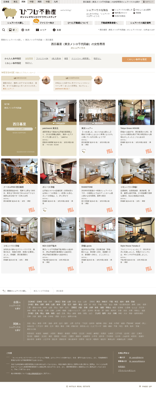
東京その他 (31, 329)
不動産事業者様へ (109, 23)
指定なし (97, 58)
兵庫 (91, 307)
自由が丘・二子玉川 (35, 326)
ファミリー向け (47, 23)
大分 (109, 313)
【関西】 (74, 307)
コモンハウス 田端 (11, 246)
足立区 (81, 333)
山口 (58, 313)
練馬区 (96, 333)
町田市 (134, 336)
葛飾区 (36, 336)
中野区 (74, 333)
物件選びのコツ (119, 13)
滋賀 (102, 307)
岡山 (42, 313)
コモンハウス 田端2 (128, 187)
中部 (32, 2)
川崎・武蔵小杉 (72, 326)
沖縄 (115, 313)
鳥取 (53, 313)
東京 (98, 302)
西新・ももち (60, 316)
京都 (85, 307)
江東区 (139, 333)
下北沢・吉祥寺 (88, 323)
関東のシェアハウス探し (11, 40)
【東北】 (57, 302)
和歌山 (108, 307)
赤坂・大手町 (114, 323)
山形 (69, 302)
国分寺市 (30, 339)
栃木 (122, 302)
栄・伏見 (92, 304)
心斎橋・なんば (131, 307)
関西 (40, 2)
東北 (16, 2)
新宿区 (67, 333)
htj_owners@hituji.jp (137, 361)
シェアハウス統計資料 (140, 23)
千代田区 (109, 336)
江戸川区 (118, 333)
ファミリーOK (42, 58)
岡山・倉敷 (71, 313)
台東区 (110, 333)
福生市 (103, 339)
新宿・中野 (42, 323)
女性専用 (29, 58)
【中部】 (30, 304)
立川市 (117, 336)
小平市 (94, 336)
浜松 (139, 304)
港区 (50, 336)
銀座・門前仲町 (127, 323)
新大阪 (40, 310)
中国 (48, 2)
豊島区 (60, 333)
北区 (133, 333)
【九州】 (97, 313)
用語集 (137, 13)
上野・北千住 (75, 323)
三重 (64, 304)
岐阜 (58, 304)
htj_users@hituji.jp (136, 357)
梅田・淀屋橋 (118, 307)
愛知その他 (37, 307)
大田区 (53, 333)
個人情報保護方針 (34, 373)
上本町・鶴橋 (61, 310)
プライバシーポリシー (126, 370)
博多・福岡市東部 (136, 313)
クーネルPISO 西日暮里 (13, 187)
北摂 (84, 310)
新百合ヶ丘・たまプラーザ (90, 326)
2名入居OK (56, 58)
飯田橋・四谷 (101, 323)
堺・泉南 (105, 310)
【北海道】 (31, 302)
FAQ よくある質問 (141, 10)
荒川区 (29, 336)
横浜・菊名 (59, 326)
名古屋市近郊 (124, 304)
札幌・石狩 (47, 302)
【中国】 (30, 313)
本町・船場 (31, 310)
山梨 (53, 304)
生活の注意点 (118, 16)
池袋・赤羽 (52, 323)
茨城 (133, 302)
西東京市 (62, 339)
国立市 (54, 339)
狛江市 (88, 339)
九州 (56, 2)
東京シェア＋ (87, 128)
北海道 (6, 2)
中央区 (64, 336)
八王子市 (46, 339)
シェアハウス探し (15, 23)
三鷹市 (71, 336)
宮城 (63, 302)
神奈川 (104, 302)
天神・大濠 (31, 316)
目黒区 (103, 333)
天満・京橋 (49, 310)
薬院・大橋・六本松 (45, 316)
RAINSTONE (87, 187)
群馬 (127, 302)
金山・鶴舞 (113, 304)
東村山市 (111, 339)
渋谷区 (89, 333)
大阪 (80, 307)
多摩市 (38, 339)
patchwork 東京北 (50, 128)
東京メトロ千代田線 (33, 40)
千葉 (111, 302)
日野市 (81, 339)
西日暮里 (49, 40)
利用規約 (121, 367)
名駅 (85, 304)
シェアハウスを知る (97, 10)
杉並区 (38, 333)
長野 (42, 304)
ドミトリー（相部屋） (80, 58)
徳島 (47, 313)
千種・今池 (102, 304)
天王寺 (141, 307)
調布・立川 (49, 326)
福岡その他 (72, 316)
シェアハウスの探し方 (122, 10)
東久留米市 (72, 339)
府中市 (101, 336)
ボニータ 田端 (48, 187)
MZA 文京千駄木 (49, 246)
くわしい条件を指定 (137, 59)
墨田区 (56, 336)
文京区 (44, 336)
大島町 (130, 339)
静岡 (47, 304)
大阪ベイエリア (74, 310)
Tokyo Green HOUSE (129, 128)
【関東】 (92, 302)
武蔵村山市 (121, 339)
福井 (75, 304)
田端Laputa (86, 246)
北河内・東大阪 (94, 310)
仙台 (79, 302)
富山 (80, 304)
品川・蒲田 (63, 323)
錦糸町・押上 (140, 323)
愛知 (36, 304)
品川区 (126, 333)
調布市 (78, 336)
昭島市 (96, 339)
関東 (24, 2)
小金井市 (126, 336)
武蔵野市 (86, 336)
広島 (36, 313)
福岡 (104, 313)
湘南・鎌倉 (107, 326)
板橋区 (45, 333)
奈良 (96, 307)
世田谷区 (30, 333)
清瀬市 (141, 336)
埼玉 (116, 302)
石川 (69, 304)
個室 (66, 58)
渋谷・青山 (31, 323)
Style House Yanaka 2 (130, 246)
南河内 (113, 310)
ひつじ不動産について (78, 23)
